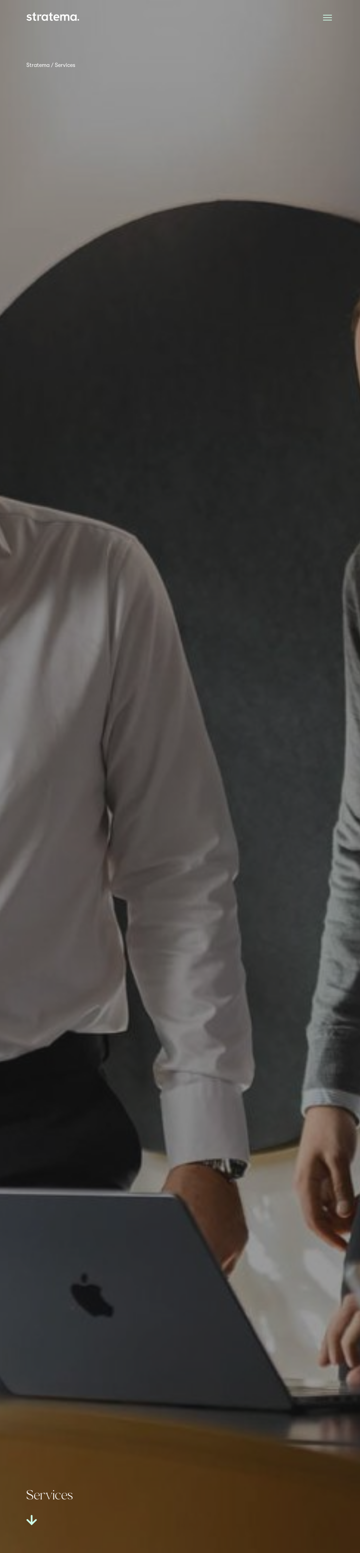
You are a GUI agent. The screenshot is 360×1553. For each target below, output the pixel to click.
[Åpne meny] (327, 17)
